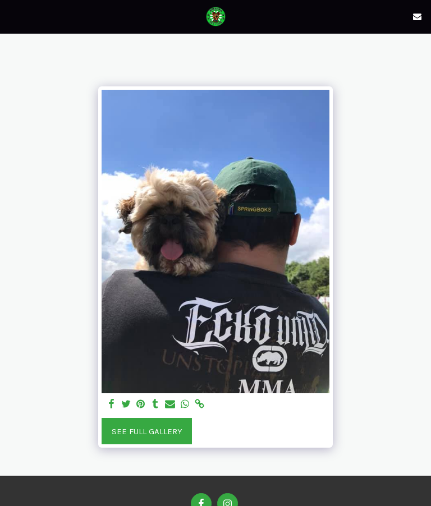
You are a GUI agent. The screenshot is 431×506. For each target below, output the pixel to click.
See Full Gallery (147, 431)
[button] (12, 16)
